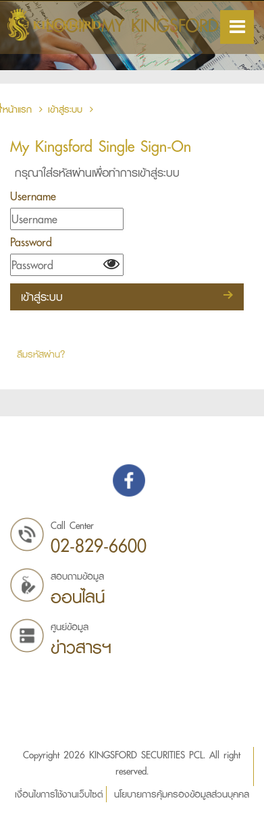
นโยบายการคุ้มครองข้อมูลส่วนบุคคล (181, 794)
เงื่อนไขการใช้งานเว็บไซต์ (59, 794)
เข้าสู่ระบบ (65, 109)
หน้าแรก (21, 109)
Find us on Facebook (129, 480)
